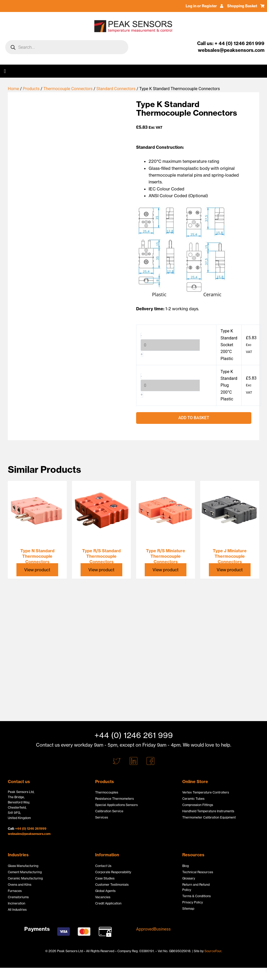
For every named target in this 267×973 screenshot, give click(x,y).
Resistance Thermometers (114, 799)
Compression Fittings (197, 805)
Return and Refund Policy (196, 887)
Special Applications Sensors (116, 805)
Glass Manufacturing (23, 866)
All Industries (17, 910)
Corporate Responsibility (113, 872)
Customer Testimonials (112, 885)
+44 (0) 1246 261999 (30, 829)
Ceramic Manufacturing (25, 878)
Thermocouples (106, 792)
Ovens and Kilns (19, 885)
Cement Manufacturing (25, 872)
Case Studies (104, 878)
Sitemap (188, 908)
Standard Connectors (116, 88)
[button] (5, 71)
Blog (185, 866)
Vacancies (102, 897)
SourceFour (212, 951)
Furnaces (15, 891)
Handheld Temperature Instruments (208, 811)
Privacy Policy (192, 902)
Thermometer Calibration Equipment (209, 817)
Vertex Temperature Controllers (205, 792)
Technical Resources (197, 872)
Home (13, 88)
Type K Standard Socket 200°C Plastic (229, 345)
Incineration (16, 903)
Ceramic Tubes (193, 799)
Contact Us (103, 866)
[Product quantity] (170, 345)
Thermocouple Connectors (68, 88)
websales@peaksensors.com (29, 834)
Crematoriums (18, 897)
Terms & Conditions (196, 896)
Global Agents (105, 891)
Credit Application (108, 903)
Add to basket (193, 418)
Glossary (188, 878)
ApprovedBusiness (153, 929)
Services (101, 817)
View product (37, 569)
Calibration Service (109, 811)
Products (31, 88)
